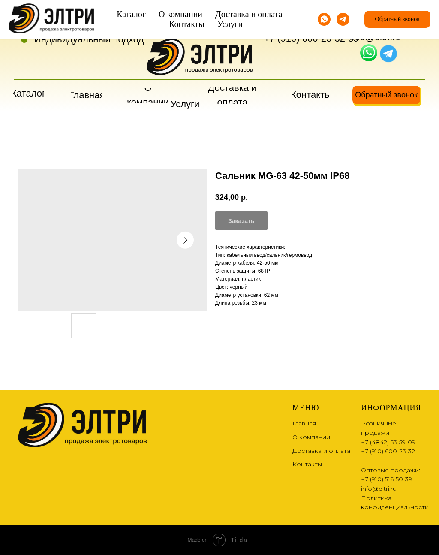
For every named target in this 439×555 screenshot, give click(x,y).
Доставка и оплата (321, 451)
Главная (304, 423)
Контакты (307, 464)
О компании (311, 437)
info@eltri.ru (375, 37)
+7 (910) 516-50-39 (386, 479)
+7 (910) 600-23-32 (304, 38)
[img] (368, 52)
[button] (386, 95)
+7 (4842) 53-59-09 (304, 23)
